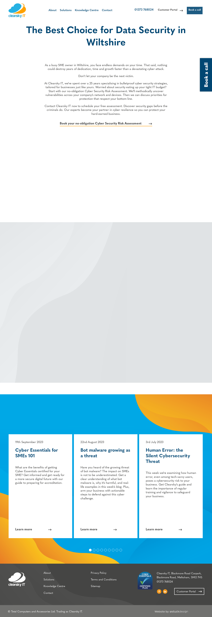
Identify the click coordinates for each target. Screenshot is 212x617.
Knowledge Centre (84, 10)
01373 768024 (138, 10)
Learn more (24, 529)
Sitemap (94, 587)
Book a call (194, 10)
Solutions (63, 10)
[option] (41, 486)
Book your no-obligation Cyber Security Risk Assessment (100, 125)
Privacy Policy (97, 574)
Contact (105, 10)
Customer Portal (164, 10)
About (50, 10)
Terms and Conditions (102, 581)
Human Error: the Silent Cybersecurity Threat (168, 456)
